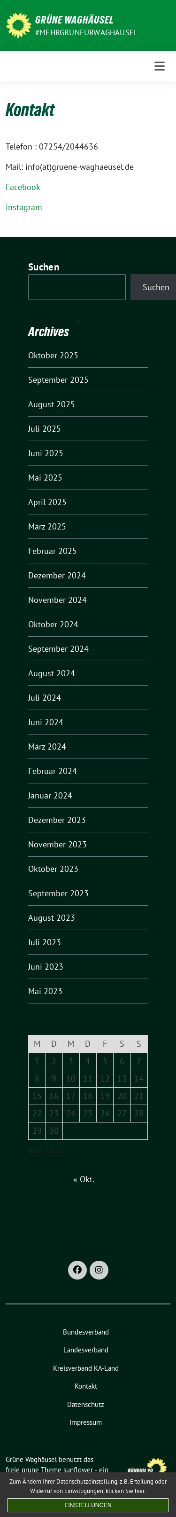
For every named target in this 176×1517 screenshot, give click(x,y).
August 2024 (51, 673)
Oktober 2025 (53, 355)
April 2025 (47, 502)
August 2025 (51, 404)
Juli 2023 (44, 942)
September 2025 (58, 379)
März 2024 (47, 746)
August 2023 (51, 917)
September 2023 (58, 893)
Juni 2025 (45, 453)
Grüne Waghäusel (74, 20)
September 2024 (58, 648)
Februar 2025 (52, 550)
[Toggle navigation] (159, 66)
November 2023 (57, 844)
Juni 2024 (45, 722)
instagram (24, 207)
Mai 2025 (45, 477)
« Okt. (83, 1179)
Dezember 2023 (57, 819)
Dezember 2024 (57, 575)
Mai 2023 (45, 991)
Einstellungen (87, 1505)
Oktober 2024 (53, 624)
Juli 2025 (44, 428)
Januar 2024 (50, 795)
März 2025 (47, 526)
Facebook (23, 187)
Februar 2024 (52, 771)
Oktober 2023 (53, 868)
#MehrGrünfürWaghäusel (86, 32)
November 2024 (57, 599)
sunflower (78, 1469)
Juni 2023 (45, 966)
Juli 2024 (44, 697)
